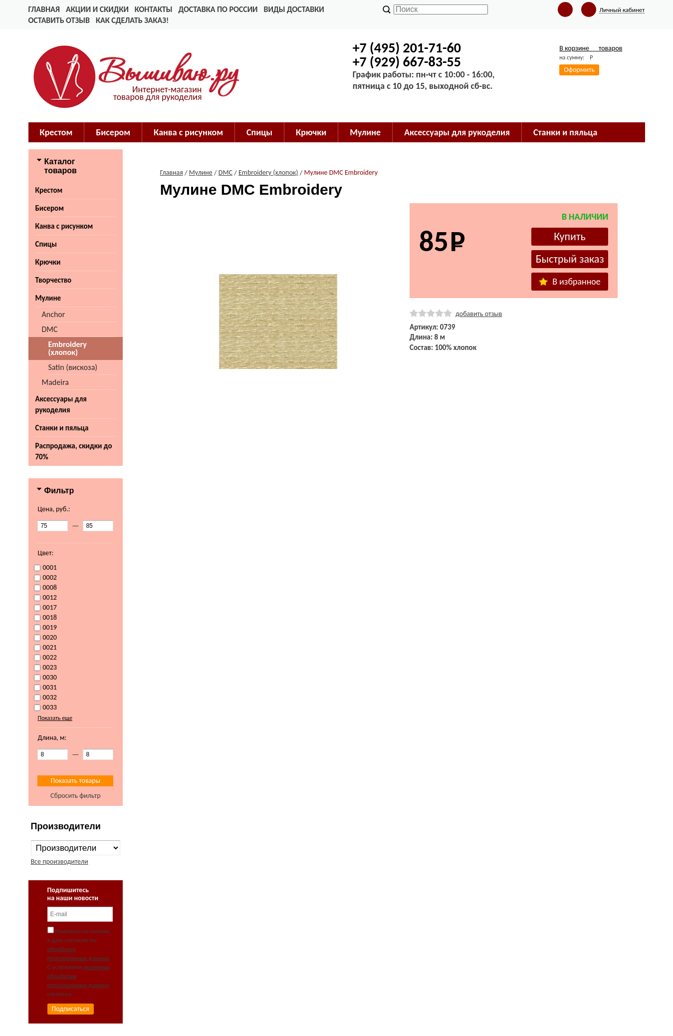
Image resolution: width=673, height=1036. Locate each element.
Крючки (48, 262)
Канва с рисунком (64, 226)
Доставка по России (217, 9)
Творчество (53, 280)
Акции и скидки (97, 9)
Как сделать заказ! (132, 20)
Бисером (49, 208)
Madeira (55, 382)
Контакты (154, 9)
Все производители (59, 861)
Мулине (48, 298)
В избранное (570, 281)
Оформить (579, 69)
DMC (50, 329)
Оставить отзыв (59, 20)
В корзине (590, 48)
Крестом (49, 190)
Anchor (53, 314)
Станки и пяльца (62, 427)
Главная (44, 9)
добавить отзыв (478, 314)
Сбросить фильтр (75, 795)
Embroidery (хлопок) (67, 348)
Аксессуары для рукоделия (61, 404)
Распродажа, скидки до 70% (73, 451)
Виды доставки (294, 9)
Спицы (46, 244)
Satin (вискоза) (73, 367)
